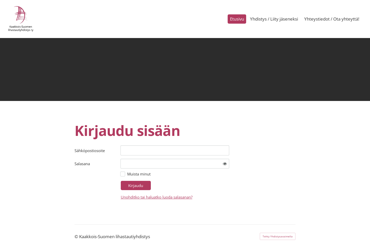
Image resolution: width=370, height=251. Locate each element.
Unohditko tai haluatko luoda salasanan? (156, 197)
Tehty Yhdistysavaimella (278, 236)
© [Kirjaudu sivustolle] (77, 236)
